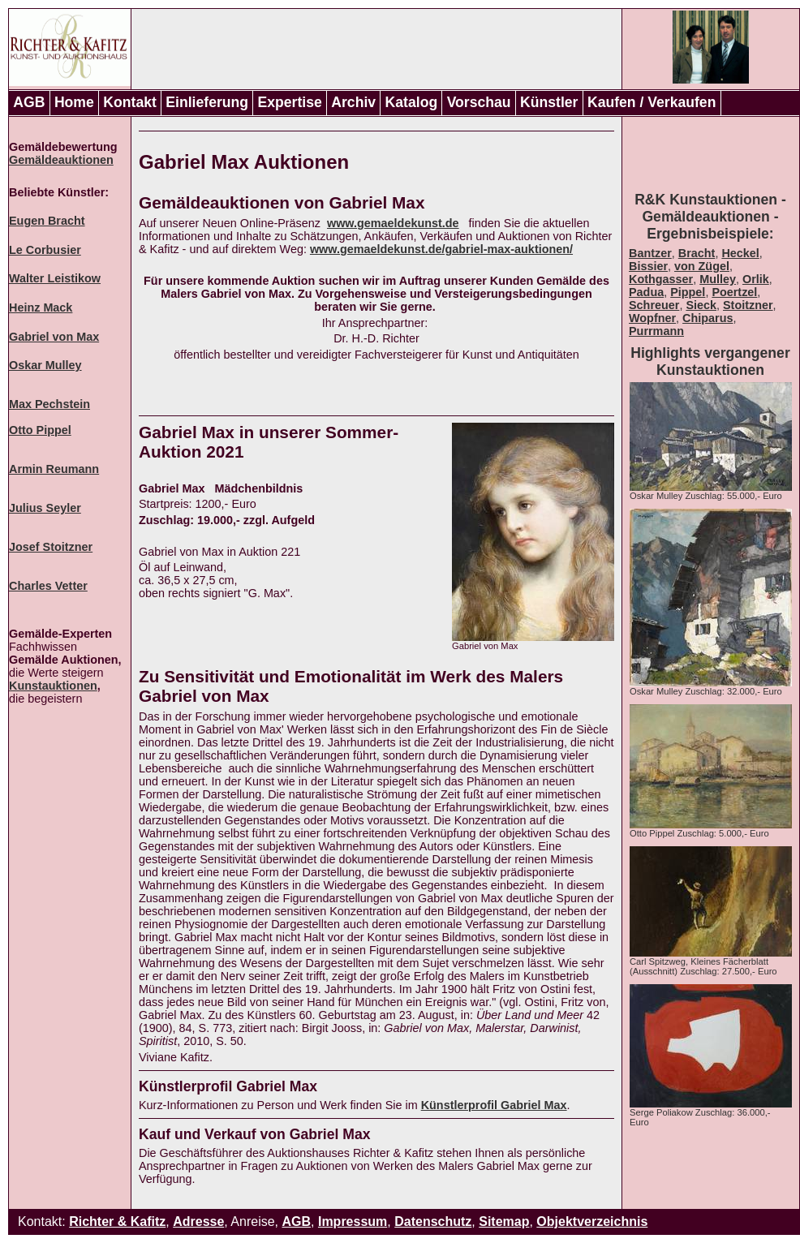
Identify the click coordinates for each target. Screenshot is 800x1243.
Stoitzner (748, 305)
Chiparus (707, 318)
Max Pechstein (49, 404)
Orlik (755, 279)
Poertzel (734, 292)
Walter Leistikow (55, 278)
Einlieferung (207, 102)
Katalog (411, 102)
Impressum (352, 1221)
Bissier (648, 266)
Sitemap (504, 1221)
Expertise (290, 102)
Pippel (687, 292)
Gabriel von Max (54, 336)
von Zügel (701, 266)
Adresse (198, 1221)
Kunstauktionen (53, 685)
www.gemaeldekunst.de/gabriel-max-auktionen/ (441, 249)
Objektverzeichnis (591, 1221)
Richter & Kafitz (117, 1221)
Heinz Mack (40, 307)
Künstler (549, 102)
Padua (646, 292)
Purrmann (656, 331)
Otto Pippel (40, 430)
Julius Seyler (45, 507)
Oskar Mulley (45, 365)
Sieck (701, 305)
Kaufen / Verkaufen (651, 102)
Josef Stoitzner (50, 546)
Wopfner (652, 318)
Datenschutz (432, 1221)
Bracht (697, 253)
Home (74, 102)
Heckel (740, 253)
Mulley (717, 279)
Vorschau (479, 102)
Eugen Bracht (47, 220)
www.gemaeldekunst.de (393, 223)
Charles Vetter (48, 585)
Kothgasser (661, 279)
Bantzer (650, 253)
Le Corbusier (45, 249)
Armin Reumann (54, 468)
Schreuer (654, 305)
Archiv (353, 102)
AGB (29, 102)
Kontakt (130, 102)
